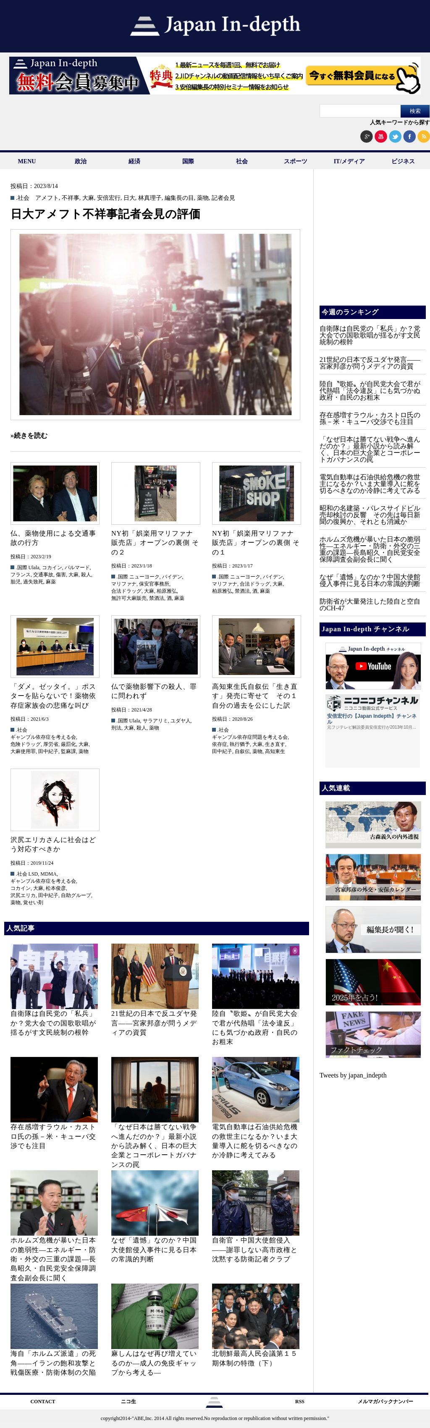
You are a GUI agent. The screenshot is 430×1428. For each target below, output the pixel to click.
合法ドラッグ (126, 591)
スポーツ (295, 161)
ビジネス (403, 161)
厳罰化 (68, 744)
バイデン (172, 576)
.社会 (22, 198)
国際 (188, 161)
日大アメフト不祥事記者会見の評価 (105, 214)
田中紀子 (48, 751)
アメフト (47, 198)
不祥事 (70, 198)
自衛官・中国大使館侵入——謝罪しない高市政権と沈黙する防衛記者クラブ (255, 1250)
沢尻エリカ (23, 895)
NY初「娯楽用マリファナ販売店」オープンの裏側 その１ (256, 543)
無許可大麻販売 (129, 598)
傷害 (61, 574)
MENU (27, 161)
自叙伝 (242, 751)
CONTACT (42, 1401)
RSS (299, 1401)
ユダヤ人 (180, 720)
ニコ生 (128, 1401)
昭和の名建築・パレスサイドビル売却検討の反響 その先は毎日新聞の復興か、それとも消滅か (370, 515)
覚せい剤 (33, 902)
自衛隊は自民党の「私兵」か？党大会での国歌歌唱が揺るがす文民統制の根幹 (53, 1023)
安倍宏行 (109, 198)
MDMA (48, 873)
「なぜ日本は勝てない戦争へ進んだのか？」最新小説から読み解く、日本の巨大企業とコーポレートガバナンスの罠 (154, 1145)
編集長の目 (179, 198)
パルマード (77, 567)
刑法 (116, 727)
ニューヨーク (144, 576)
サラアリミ (155, 720)
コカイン (52, 567)
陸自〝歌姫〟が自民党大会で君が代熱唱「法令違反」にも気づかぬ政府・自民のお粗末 (370, 390)
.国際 (21, 567)
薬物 (203, 198)
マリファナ (123, 583)
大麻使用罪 (23, 751)
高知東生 (275, 751)
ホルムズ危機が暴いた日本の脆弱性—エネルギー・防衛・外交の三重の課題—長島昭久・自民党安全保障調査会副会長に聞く (53, 1259)
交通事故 (43, 574)
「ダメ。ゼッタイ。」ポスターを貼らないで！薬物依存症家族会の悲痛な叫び (53, 696)
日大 (129, 198)
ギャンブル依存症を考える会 (43, 737)
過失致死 (33, 581)
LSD (33, 873)
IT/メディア (349, 161)
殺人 (86, 574)
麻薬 (51, 581)
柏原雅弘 (167, 591)
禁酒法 (156, 598)
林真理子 (150, 198)
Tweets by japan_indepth (353, 1075)
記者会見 (223, 198)
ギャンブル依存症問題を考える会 (250, 737)
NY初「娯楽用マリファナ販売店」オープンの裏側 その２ (155, 543)
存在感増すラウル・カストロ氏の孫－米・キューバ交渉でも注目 (53, 1136)
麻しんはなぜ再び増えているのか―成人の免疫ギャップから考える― (154, 1363)
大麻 (88, 198)
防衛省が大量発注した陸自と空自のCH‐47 (370, 605)
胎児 (15, 581)
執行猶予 (240, 744)
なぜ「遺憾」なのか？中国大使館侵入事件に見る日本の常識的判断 (154, 1250)
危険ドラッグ (25, 744)
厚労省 (50, 744)
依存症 (219, 744)
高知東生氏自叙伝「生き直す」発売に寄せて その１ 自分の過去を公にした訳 (258, 696)
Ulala (34, 567)
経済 (134, 161)
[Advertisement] (372, 243)
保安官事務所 (154, 583)
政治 (81, 161)
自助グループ (76, 895)
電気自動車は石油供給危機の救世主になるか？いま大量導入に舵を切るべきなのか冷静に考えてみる (370, 483)
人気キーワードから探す (400, 122)
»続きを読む (28, 435)
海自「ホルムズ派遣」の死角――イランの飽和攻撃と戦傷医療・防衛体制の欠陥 (53, 1363)
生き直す (275, 744)
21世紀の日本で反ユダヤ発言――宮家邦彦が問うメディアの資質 (154, 1023)
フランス (20, 574)
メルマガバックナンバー (385, 1401)
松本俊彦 (56, 888)
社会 (242, 161)
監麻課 (68, 751)
